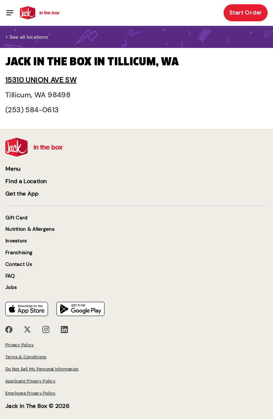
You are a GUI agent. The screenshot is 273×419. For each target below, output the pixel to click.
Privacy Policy (19, 345)
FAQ (10, 276)
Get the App (22, 193)
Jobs (11, 287)
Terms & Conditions (25, 357)
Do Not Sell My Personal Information (42, 369)
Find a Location (26, 181)
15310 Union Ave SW (40, 80)
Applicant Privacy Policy (30, 381)
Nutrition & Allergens (29, 229)
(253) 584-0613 (32, 109)
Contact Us (18, 264)
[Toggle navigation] (9, 13)
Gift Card (16, 218)
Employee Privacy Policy (30, 393)
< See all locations (26, 37)
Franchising (18, 253)
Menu (12, 168)
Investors (16, 241)
